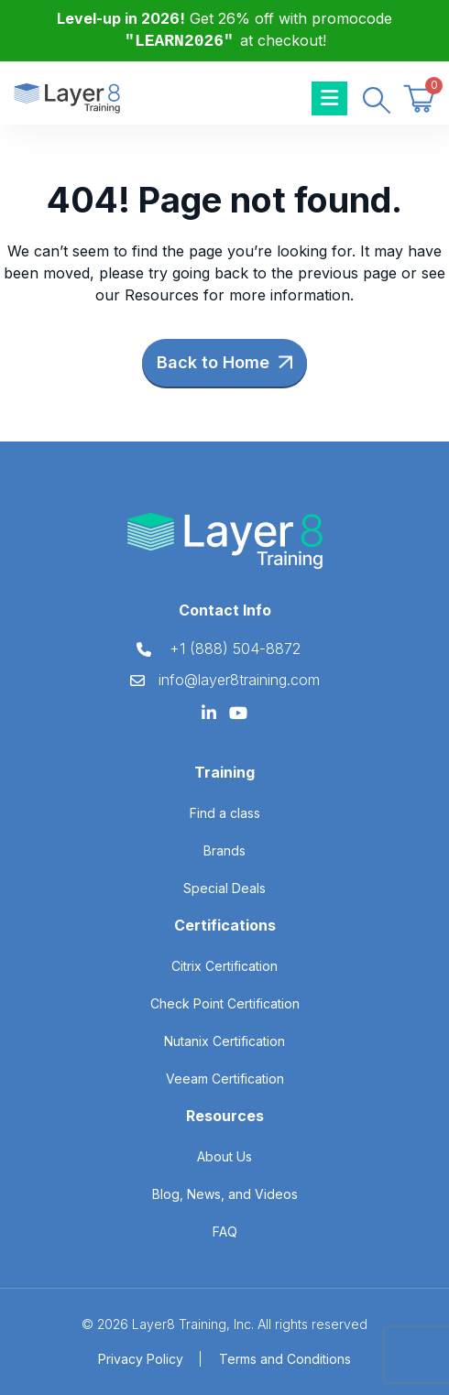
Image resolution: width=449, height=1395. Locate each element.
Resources (162, 295)
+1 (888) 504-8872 (235, 648)
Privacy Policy (140, 1359)
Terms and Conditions (285, 1359)
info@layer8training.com (239, 679)
